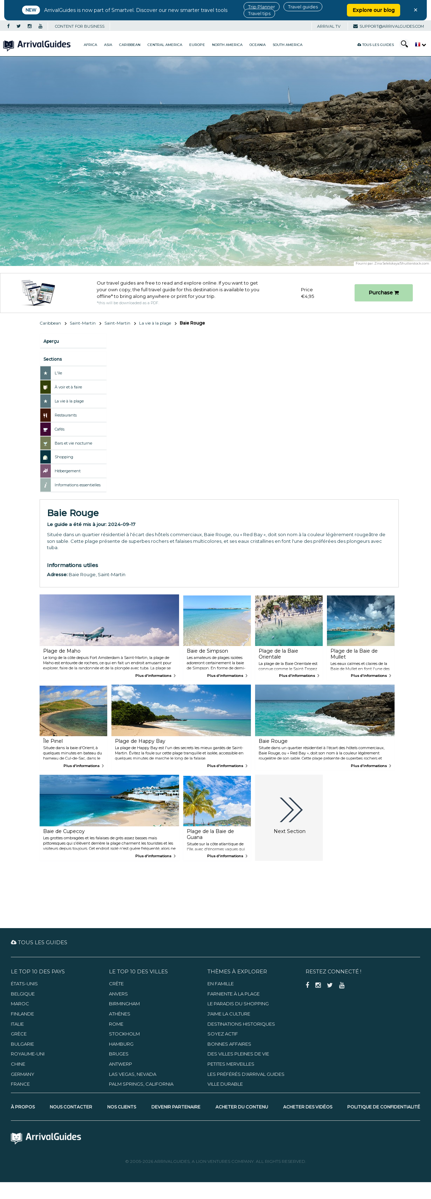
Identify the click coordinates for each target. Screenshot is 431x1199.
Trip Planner (261, 6)
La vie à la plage (155, 323)
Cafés (59, 429)
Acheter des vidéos (307, 1107)
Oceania (257, 44)
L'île (58, 373)
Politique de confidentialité (383, 1107)
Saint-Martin (83, 323)
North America (227, 44)
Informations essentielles (78, 484)
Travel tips (259, 13)
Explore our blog (374, 10)
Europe (197, 44)
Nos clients (121, 1107)
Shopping (64, 456)
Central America (165, 44)
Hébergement (68, 470)
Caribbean (130, 44)
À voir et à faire (68, 387)
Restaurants (66, 415)
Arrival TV (329, 26)
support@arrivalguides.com (388, 26)
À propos (23, 1107)
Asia (108, 44)
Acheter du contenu (242, 1107)
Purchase (384, 292)
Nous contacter (71, 1107)
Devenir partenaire (175, 1107)
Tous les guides (375, 44)
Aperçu (51, 341)
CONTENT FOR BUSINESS (79, 26)
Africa (90, 44)
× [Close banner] (415, 9)
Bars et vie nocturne (73, 443)
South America (287, 44)
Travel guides (303, 6)
